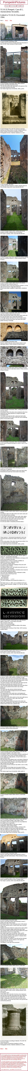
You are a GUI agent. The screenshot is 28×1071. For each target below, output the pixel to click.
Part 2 (6, 20)
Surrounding (13, 6)
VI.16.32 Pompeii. (4, 853)
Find (18, 6)
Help (22, 6)
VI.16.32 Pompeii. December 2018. (8, 341)
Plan (11, 20)
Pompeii (7, 6)
